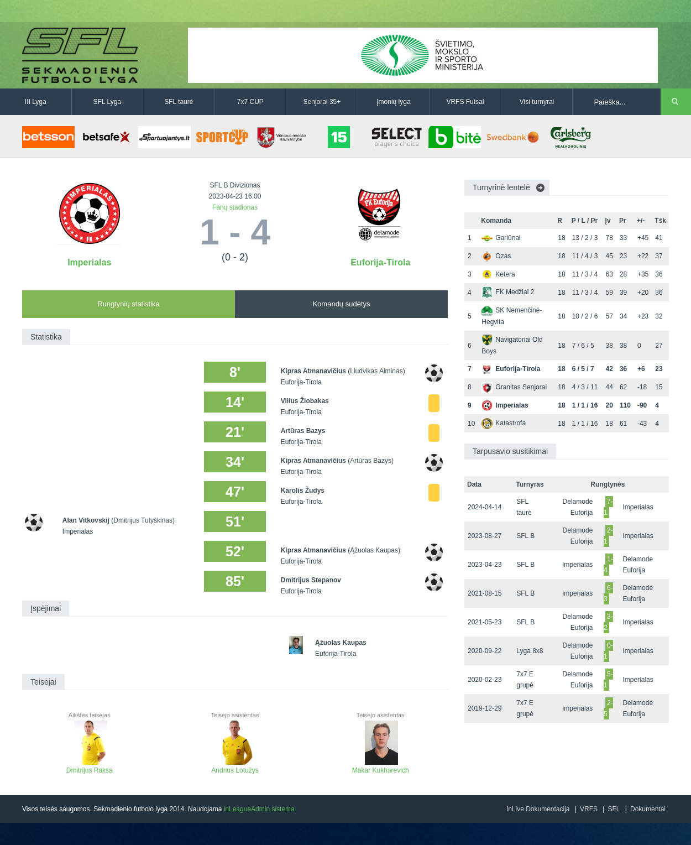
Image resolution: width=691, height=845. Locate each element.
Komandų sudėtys (341, 304)
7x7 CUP (250, 102)
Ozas (496, 256)
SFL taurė (178, 102)
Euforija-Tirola (380, 262)
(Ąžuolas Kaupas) (374, 550)
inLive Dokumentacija (537, 809)
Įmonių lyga (393, 102)
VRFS (589, 809)
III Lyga (35, 102)
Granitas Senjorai (514, 387)
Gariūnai (500, 238)
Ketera (498, 274)
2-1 (608, 535)
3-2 (608, 622)
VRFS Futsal (465, 102)
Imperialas (89, 262)
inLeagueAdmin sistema (259, 809)
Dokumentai (648, 809)
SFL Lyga (107, 102)
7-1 (608, 507)
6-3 (608, 593)
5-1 (608, 679)
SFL (614, 809)
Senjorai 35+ (322, 102)
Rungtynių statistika (128, 304)
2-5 (608, 708)
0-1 (608, 650)
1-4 (608, 564)
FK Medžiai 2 (507, 292)
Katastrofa (503, 423)
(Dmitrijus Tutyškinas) (143, 520)
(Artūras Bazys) (371, 461)
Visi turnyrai (537, 102)
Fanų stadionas (235, 207)
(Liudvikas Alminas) (376, 371)
